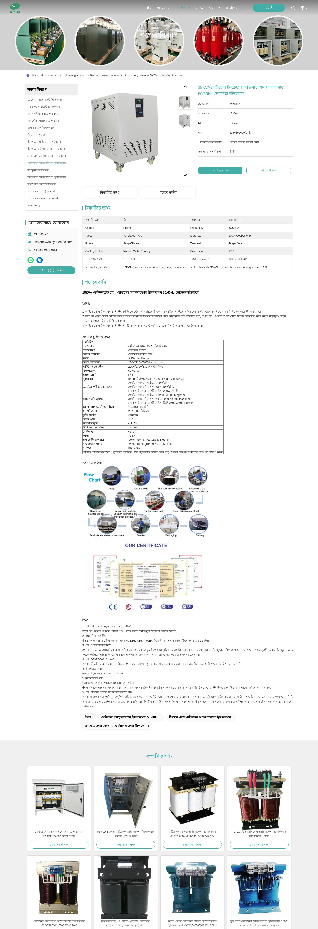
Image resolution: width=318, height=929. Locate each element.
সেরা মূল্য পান (221, 170)
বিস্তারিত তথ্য (109, 192)
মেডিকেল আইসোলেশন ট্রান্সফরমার (66, 75)
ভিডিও (199, 8)
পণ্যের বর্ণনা (167, 192)
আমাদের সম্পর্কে (166, 8)
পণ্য (185, 8)
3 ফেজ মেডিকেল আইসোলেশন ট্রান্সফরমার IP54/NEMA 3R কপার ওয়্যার (59, 834)
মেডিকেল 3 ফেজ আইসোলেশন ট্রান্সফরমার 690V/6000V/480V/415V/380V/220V (192, 834)
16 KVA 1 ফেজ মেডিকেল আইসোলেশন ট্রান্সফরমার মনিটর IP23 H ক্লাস (125, 834)
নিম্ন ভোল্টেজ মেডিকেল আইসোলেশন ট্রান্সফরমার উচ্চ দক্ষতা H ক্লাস (259, 834)
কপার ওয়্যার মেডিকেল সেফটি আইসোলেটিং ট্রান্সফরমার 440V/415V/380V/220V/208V (192, 923)
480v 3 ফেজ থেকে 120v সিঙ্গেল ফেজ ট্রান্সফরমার (117, 725)
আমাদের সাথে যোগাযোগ (234, 8)
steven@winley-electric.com (53, 242)
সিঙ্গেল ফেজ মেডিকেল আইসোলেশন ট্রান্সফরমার (200, 717)
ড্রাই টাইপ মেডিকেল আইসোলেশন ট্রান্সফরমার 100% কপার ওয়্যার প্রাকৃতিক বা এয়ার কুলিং (259, 923)
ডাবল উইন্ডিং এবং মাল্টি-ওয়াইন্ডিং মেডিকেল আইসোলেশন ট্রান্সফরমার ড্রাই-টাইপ (125, 923)
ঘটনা (214, 8)
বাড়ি (149, 8)
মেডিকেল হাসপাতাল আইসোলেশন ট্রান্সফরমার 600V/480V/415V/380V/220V (59, 923)
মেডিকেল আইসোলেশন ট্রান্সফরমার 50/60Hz (130, 717)
